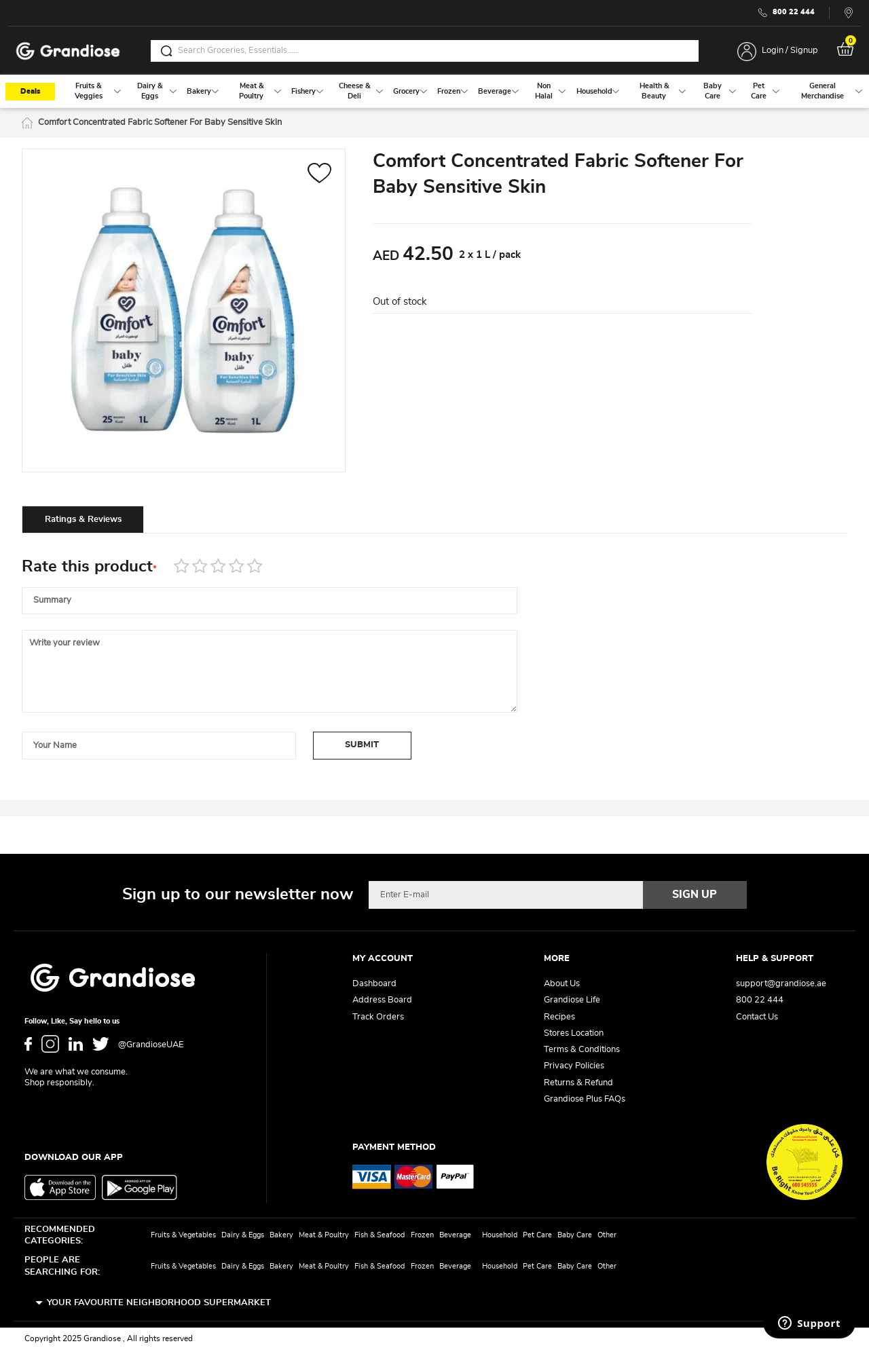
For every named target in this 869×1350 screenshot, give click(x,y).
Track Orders (378, 1017)
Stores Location (574, 1033)
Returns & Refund (578, 1083)
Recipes (559, 1017)
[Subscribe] (695, 894)
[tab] (83, 519)
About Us (562, 983)
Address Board (382, 1000)
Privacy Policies (574, 1066)
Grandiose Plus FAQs (584, 1099)
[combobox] (425, 51)
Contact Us (757, 1017)
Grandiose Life (572, 1000)
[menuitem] (88, 92)
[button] (319, 175)
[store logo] (68, 51)
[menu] (434, 92)
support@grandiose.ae (781, 983)
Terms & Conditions (582, 1049)
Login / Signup (790, 50)
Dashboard (374, 983)
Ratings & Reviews (83, 520)
